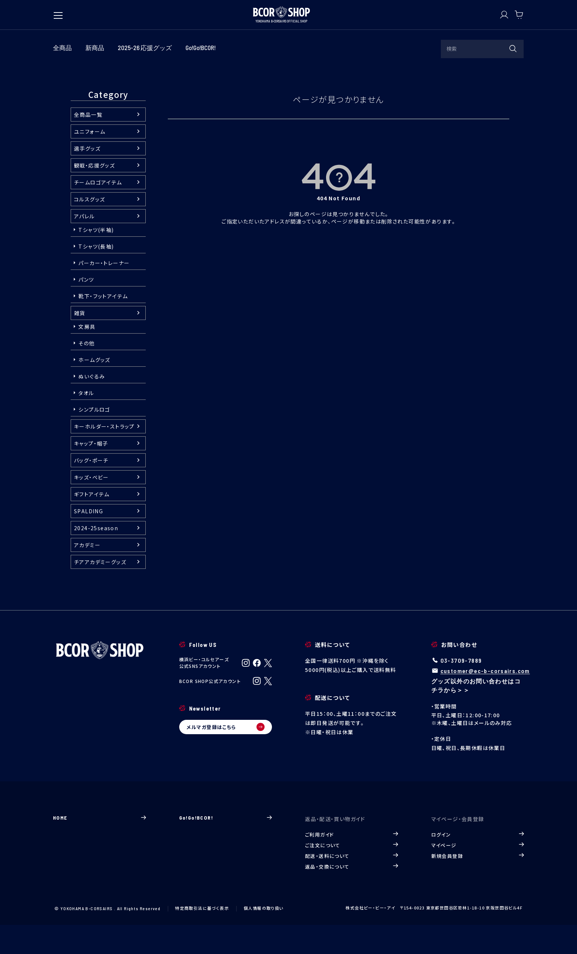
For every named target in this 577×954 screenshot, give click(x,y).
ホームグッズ (94, 388)
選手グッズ (87, 177)
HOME (99, 846)
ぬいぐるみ (91, 405)
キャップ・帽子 (91, 472)
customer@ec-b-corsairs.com (485, 699)
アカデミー (87, 574)
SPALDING (88, 540)
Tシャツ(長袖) (96, 275)
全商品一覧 (88, 143)
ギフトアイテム (92, 523)
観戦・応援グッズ (94, 194)
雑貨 (79, 342)
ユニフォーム (89, 160)
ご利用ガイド (351, 863)
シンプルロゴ (94, 438)
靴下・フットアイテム (103, 325)
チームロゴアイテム (98, 211)
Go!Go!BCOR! (225, 846)
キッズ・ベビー (91, 506)
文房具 (86, 355)
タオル (86, 422)
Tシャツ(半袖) (96, 259)
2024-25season (96, 557)
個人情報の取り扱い (264, 937)
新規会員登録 (477, 884)
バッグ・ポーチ (91, 489)
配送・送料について (351, 884)
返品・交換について (351, 895)
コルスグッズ (89, 228)
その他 (86, 372)
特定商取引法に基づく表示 (202, 937)
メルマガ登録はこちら (226, 756)
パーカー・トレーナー (104, 292)
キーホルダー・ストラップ (104, 455)
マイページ (477, 873)
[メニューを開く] (58, 12)
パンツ (86, 308)
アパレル (84, 245)
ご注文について (351, 873)
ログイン (477, 863)
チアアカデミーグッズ (100, 591)
